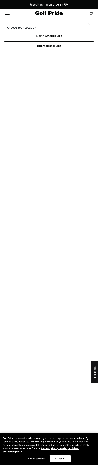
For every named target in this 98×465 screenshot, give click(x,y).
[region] (49, 449)
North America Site (49, 36)
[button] (49, 4)
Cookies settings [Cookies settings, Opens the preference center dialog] (36, 458)
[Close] (89, 24)
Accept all (60, 458)
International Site (49, 46)
